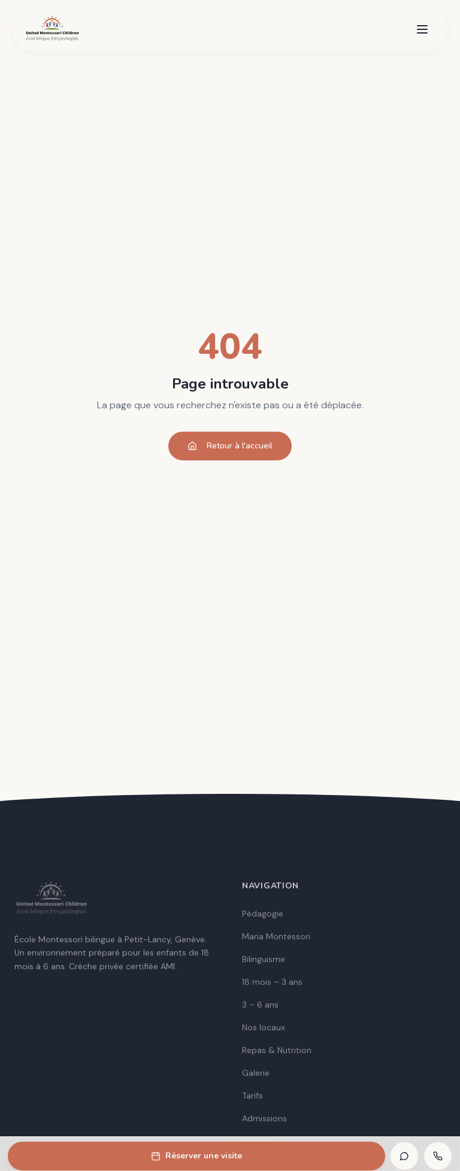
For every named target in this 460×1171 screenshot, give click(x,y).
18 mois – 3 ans (272, 981)
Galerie (256, 1072)
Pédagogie (262, 913)
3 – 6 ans (260, 1004)
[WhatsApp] (404, 1156)
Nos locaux (263, 1027)
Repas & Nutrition (276, 1050)
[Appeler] (437, 1156)
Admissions (264, 1118)
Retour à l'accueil (230, 445)
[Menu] (422, 29)
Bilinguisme (263, 959)
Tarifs (252, 1095)
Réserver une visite (196, 1155)
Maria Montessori (276, 936)
